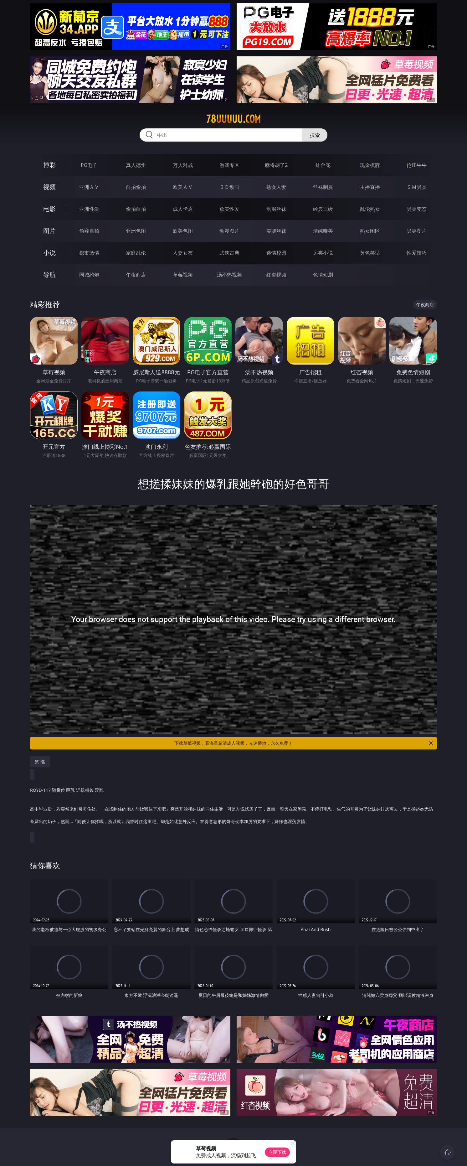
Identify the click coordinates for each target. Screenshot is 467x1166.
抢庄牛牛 (417, 165)
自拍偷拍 (136, 187)
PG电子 (89, 165)
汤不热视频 (229, 274)
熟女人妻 (276, 187)
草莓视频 (183, 274)
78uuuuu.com (233, 119)
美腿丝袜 (276, 230)
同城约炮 (89, 274)
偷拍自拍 (136, 208)
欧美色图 (183, 230)
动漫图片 (229, 230)
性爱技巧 (417, 252)
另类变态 (417, 208)
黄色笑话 (370, 252)
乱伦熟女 (370, 208)
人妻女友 (183, 252)
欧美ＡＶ (183, 187)
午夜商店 (136, 274)
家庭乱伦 (136, 252)
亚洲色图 (136, 230)
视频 (49, 187)
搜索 (315, 135)
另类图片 (417, 230)
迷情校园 (276, 252)
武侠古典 (229, 252)
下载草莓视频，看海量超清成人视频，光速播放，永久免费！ (304, 743)
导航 (49, 274)
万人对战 (183, 165)
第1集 (40, 762)
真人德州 (136, 165)
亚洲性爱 (89, 208)
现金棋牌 (370, 165)
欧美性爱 (229, 208)
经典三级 (323, 208)
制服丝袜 (276, 208)
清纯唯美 (323, 230)
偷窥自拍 (89, 230)
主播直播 (370, 187)
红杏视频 (276, 274)
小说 (49, 252)
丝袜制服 (323, 187)
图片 (49, 230)
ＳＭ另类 (417, 187)
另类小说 (323, 252)
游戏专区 (229, 165)
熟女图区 (370, 230)
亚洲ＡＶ (89, 187)
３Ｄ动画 (229, 187)
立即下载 (277, 1152)
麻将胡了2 (276, 165)
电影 (49, 209)
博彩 (49, 165)
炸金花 (323, 165)
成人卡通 (183, 208)
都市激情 (89, 252)
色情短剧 (323, 274)
